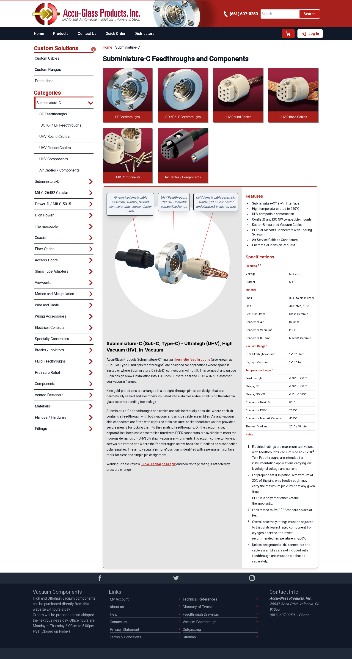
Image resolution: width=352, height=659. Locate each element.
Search (310, 14)
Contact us (145, 622)
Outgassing (220, 629)
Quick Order (115, 33)
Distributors (144, 33)
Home (39, 33)
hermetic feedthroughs (192, 359)
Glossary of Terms (220, 607)
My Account (145, 599)
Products (61, 33)
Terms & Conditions (145, 637)
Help (145, 614)
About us (145, 607)
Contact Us (87, 33)
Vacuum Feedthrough (220, 622)
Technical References (220, 599)
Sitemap (220, 637)
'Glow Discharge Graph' (158, 464)
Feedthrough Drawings (220, 614)
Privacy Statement (145, 629)
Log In (310, 33)
